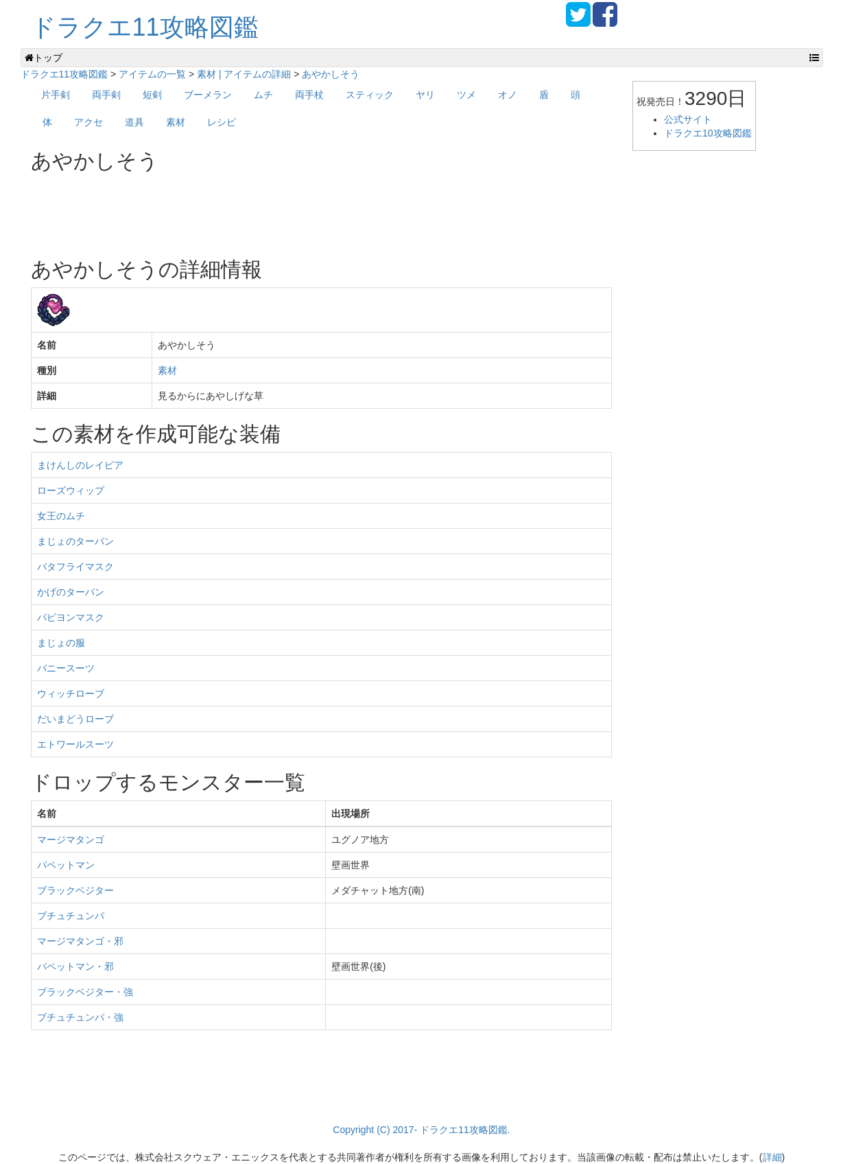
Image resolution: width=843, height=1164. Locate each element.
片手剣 (55, 94)
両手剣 (106, 94)
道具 (134, 122)
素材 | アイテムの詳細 (244, 74)
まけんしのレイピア (80, 465)
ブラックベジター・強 (85, 991)
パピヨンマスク (70, 617)
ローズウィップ (70, 490)
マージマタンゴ (70, 839)
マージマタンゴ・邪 (80, 941)
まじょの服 (61, 642)
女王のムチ (61, 515)
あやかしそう (330, 74)
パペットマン (66, 864)
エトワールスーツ (75, 744)
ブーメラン (208, 94)
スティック (370, 94)
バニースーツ (66, 668)
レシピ (221, 122)
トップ (43, 57)
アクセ (88, 122)
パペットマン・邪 (75, 966)
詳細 (772, 1157)
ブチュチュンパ (70, 915)
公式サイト (688, 119)
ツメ (466, 94)
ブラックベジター (75, 890)
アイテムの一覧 (152, 74)
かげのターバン (70, 591)
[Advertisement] (280, 210)
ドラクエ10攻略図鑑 (708, 133)
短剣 (152, 94)
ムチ (263, 94)
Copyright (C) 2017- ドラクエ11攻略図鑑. (421, 1129)
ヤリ (425, 94)
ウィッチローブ (70, 693)
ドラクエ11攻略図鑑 (145, 27)
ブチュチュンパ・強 (80, 1017)
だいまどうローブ (75, 718)
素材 (175, 122)
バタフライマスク (75, 566)
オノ (507, 94)
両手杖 (309, 94)
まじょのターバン (75, 541)
